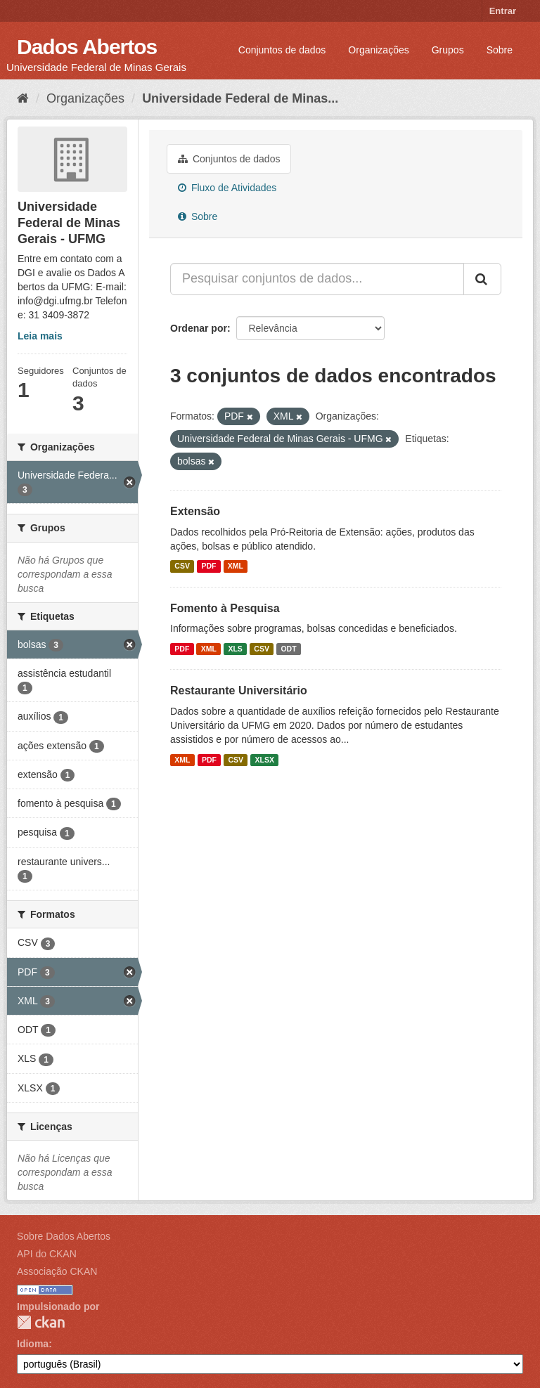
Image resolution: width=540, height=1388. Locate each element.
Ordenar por (198, 328)
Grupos (448, 50)
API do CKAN (47, 1253)
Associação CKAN (57, 1271)
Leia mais (40, 336)
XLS (235, 648)
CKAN (41, 1322)
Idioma (33, 1343)
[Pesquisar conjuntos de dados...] (317, 279)
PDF (208, 566)
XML (235, 566)
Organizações (378, 50)
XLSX (264, 759)
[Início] (23, 98)
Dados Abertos (87, 46)
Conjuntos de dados (282, 50)
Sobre (500, 50)
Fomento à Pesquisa (225, 608)
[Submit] (482, 279)
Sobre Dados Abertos (63, 1236)
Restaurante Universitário (238, 690)
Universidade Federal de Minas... (240, 98)
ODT (288, 648)
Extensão (195, 511)
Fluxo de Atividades (227, 187)
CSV (182, 566)
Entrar (502, 11)
